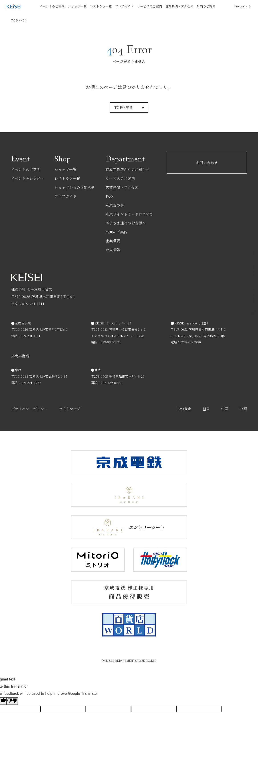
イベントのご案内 (52, 6)
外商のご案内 (206, 6)
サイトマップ (70, 408)
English (184, 408)
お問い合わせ (207, 162)
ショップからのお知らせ (74, 187)
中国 (224, 408)
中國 (243, 408)
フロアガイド (124, 6)
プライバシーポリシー (29, 408)
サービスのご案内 (149, 6)
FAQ (109, 196)
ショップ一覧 (77, 6)
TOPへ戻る (123, 107)
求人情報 (113, 249)
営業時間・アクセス (179, 6)
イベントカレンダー (27, 178)
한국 (206, 408)
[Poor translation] (12, 701)
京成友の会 (115, 205)
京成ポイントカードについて (129, 214)
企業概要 (113, 240)
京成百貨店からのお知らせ (128, 169)
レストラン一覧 (101, 6)
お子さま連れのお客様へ (126, 223)
